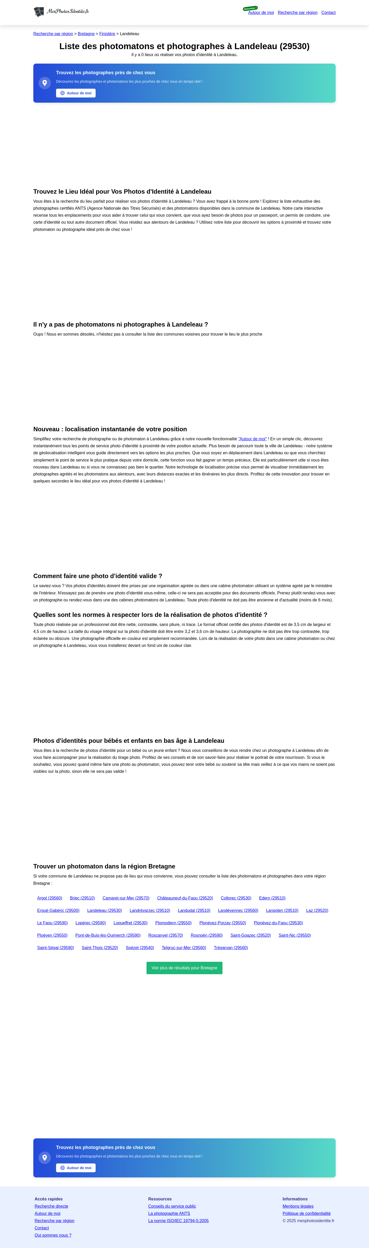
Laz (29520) (317, 910)
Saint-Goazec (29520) (250, 935)
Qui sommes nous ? (53, 1235)
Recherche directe (51, 1206)
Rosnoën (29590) (207, 935)
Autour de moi (261, 12)
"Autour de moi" (252, 439)
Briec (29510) (82, 898)
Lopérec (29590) (90, 923)
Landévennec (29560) (238, 910)
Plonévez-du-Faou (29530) (278, 923)
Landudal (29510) (194, 910)
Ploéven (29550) (52, 935)
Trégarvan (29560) (231, 948)
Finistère (107, 34)
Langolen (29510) (282, 910)
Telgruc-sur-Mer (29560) (184, 948)
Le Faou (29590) (52, 923)
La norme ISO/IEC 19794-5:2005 (178, 1221)
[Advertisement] (184, 144)
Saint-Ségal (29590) (55, 948)
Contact (328, 12)
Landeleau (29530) (104, 910)
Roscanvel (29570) (165, 935)
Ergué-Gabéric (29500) (58, 910)
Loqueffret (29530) (131, 923)
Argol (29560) (49, 898)
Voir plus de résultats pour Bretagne (184, 968)
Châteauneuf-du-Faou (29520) (185, 898)
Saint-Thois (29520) (100, 948)
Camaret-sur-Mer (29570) (126, 898)
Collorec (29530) (236, 898)
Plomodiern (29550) (173, 923)
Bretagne (86, 34)
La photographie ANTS (169, 1213)
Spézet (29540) (140, 948)
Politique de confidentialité (307, 1213)
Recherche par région (298, 12)
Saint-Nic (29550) (295, 935)
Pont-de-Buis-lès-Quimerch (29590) (108, 935)
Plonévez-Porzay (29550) (222, 923)
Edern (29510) (272, 898)
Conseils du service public (172, 1206)
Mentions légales (298, 1206)
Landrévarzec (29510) (150, 910)
